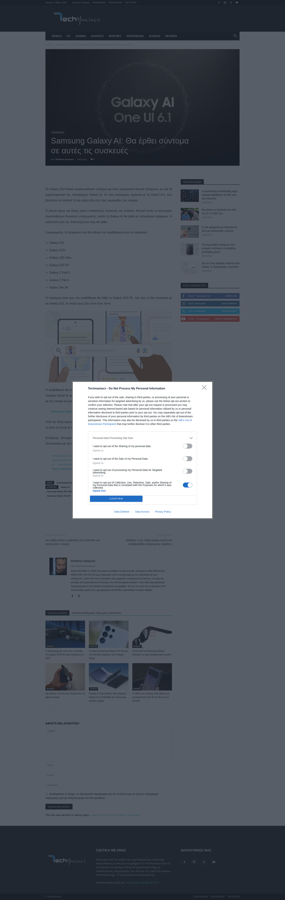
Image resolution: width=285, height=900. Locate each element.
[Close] (205, 388)
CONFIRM (116, 498)
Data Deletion (122, 511)
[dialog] (142, 450)
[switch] (187, 446)
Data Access (142, 511)
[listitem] (142, 438)
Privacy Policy (163, 511)
